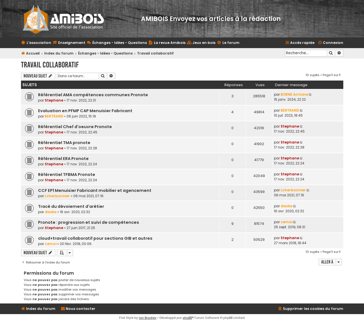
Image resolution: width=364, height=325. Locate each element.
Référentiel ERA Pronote (63, 158)
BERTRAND (54, 116)
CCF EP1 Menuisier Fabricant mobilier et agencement (94, 190)
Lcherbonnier (57, 196)
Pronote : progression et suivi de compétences (88, 222)
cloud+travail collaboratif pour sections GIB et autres (95, 238)
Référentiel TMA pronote (64, 142)
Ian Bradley (147, 317)
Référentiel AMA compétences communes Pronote (93, 95)
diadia (51, 211)
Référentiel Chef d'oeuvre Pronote (75, 126)
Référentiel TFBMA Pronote (66, 174)
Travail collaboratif (50, 64)
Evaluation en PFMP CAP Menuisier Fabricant (85, 111)
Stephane (54, 100)
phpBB (187, 317)
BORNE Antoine (294, 94)
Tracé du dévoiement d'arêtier (71, 206)
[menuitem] (201, 43)
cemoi (286, 222)
